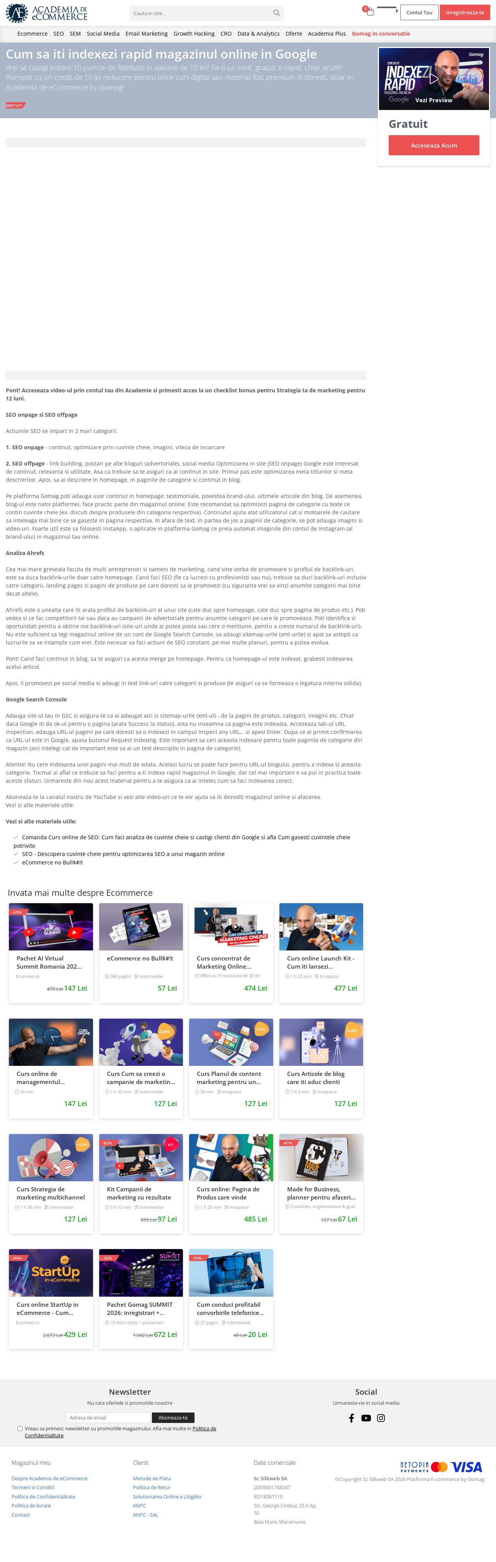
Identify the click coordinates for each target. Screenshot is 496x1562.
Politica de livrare (31, 1512)
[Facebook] (351, 1425)
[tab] (186, 149)
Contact (21, 1521)
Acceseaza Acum (434, 152)
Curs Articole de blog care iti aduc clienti (315, 1085)
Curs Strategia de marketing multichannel (51, 1200)
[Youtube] (366, 1425)
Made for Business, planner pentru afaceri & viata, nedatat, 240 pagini (319, 1200)
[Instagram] (381, 1425)
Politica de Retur (151, 1494)
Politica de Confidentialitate (43, 1503)
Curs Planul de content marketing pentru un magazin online (229, 1085)
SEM (75, 33)
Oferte (294, 33)
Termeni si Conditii (33, 1494)
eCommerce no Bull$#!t (52, 869)
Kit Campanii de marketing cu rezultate (139, 1200)
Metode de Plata (152, 1485)
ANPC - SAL (145, 1521)
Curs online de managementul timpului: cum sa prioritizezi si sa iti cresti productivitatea (50, 1085)
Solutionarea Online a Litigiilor (167, 1503)
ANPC (139, 1512)
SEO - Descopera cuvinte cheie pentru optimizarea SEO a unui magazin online (123, 860)
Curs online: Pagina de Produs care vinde (228, 1200)
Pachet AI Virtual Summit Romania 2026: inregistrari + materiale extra (49, 970)
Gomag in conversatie (381, 33)
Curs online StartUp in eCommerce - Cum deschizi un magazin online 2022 (48, 1316)
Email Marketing (147, 33)
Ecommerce (32, 33)
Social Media (103, 33)
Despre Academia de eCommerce (50, 1485)
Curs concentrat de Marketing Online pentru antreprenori (225, 970)
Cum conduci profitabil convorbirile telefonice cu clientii (228, 1316)
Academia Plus (327, 33)
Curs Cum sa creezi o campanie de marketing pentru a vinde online (140, 1085)
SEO (58, 33)
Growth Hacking (194, 33)
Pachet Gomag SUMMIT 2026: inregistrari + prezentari (139, 1316)
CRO (226, 33)
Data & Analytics (259, 33)
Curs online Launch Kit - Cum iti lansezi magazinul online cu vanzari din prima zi (321, 970)
